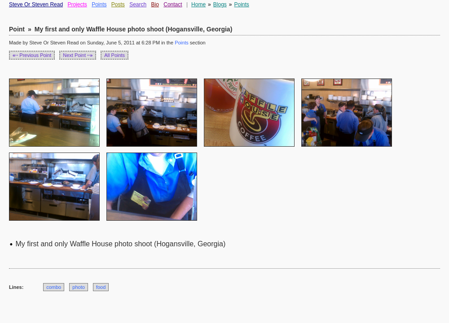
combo (53, 287)
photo (78, 287)
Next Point (77, 55)
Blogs (220, 4)
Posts (118, 4)
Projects (77, 4)
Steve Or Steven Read (36, 4)
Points (99, 4)
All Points (114, 55)
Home (198, 4)
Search (137, 4)
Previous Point (32, 55)
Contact (172, 4)
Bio (155, 4)
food (101, 287)
